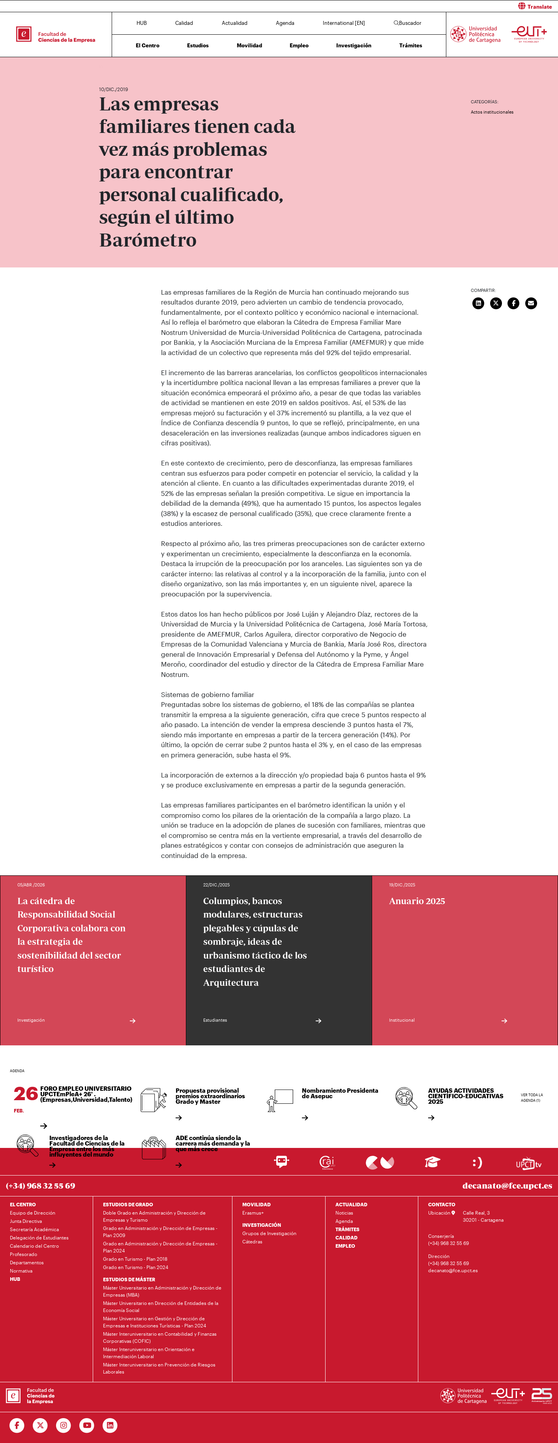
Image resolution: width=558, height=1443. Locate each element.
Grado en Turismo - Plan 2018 (135, 1259)
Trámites (410, 45)
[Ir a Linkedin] (110, 1425)
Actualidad (234, 23)
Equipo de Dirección (32, 1212)
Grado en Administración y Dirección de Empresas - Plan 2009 (160, 1231)
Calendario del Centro (34, 1246)
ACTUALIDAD (351, 1204)
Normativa (21, 1270)
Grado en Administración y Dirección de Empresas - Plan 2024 (160, 1247)
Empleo (299, 45)
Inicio (105, 66)
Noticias (344, 1212)
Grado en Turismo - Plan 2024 (135, 1267)
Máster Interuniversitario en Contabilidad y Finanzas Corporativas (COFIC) (160, 1337)
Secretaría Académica (34, 1229)
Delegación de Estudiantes (39, 1237)
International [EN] (344, 23)
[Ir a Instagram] (63, 1425)
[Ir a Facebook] (17, 1425)
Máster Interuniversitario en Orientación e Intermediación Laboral (149, 1352)
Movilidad (249, 45)
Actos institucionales (492, 111)
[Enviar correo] (531, 303)
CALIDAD (346, 1237)
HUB (142, 23)
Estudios (198, 45)
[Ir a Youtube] (87, 1425)
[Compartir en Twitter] (496, 303)
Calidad (184, 23)
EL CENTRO (23, 1204)
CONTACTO (441, 1204)
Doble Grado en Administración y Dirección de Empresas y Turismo (154, 1216)
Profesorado (23, 1254)
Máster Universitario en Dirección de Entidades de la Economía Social (160, 1306)
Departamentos (27, 1262)
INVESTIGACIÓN (261, 1225)
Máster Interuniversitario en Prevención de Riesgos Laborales (159, 1368)
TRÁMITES (347, 1229)
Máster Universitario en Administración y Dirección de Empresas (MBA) (162, 1291)
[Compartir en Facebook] (513, 303)
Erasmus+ (253, 1212)
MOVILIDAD (256, 1204)
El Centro (147, 45)
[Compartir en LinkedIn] (478, 303)
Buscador (407, 23)
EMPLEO (345, 1246)
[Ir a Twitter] (40, 1425)
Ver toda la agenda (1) (532, 1098)
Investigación (353, 45)
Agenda (285, 23)
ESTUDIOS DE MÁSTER (129, 1279)
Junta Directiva (26, 1221)
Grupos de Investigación (269, 1233)
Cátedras (252, 1241)
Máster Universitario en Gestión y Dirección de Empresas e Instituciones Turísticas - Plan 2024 (154, 1322)
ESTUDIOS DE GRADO (128, 1204)
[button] (421, 6)
